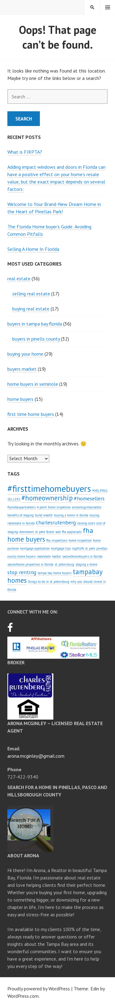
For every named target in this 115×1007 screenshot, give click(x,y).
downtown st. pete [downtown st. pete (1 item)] (32, 532)
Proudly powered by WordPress (38, 988)
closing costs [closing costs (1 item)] (86, 523)
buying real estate (30, 309)
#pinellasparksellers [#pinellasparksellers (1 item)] (21, 507)
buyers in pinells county (36, 339)
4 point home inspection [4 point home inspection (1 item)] (54, 507)
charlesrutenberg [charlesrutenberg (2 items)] (56, 522)
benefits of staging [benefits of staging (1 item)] (20, 515)
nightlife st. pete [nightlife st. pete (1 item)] (83, 548)
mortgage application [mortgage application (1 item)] (35, 548)
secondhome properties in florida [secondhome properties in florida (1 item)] (30, 564)
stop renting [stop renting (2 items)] (21, 572)
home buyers (20, 399)
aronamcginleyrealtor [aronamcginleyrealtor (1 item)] (87, 507)
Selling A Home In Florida (33, 249)
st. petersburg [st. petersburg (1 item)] (64, 564)
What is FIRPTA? (24, 152)
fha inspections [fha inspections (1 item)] (56, 540)
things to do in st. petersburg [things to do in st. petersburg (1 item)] (48, 581)
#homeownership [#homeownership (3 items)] (47, 497)
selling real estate (31, 293)
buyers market (21, 369)
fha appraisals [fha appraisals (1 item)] (72, 532)
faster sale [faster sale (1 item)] (53, 532)
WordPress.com (23, 996)
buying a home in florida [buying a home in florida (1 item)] (71, 515)
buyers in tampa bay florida (34, 324)
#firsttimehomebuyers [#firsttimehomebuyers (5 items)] (49, 488)
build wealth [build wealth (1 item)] (44, 515)
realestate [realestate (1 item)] (44, 556)
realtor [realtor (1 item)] (56, 556)
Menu (107, 7)
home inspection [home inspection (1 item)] (80, 540)
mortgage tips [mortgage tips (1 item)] (61, 548)
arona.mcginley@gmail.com (35, 756)
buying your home (25, 354)
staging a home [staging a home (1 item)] (86, 564)
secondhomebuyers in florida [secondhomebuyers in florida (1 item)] (82, 556)
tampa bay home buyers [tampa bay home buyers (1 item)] (54, 573)
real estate (18, 278)
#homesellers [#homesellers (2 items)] (89, 498)
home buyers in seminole (32, 384)
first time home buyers (30, 414)
